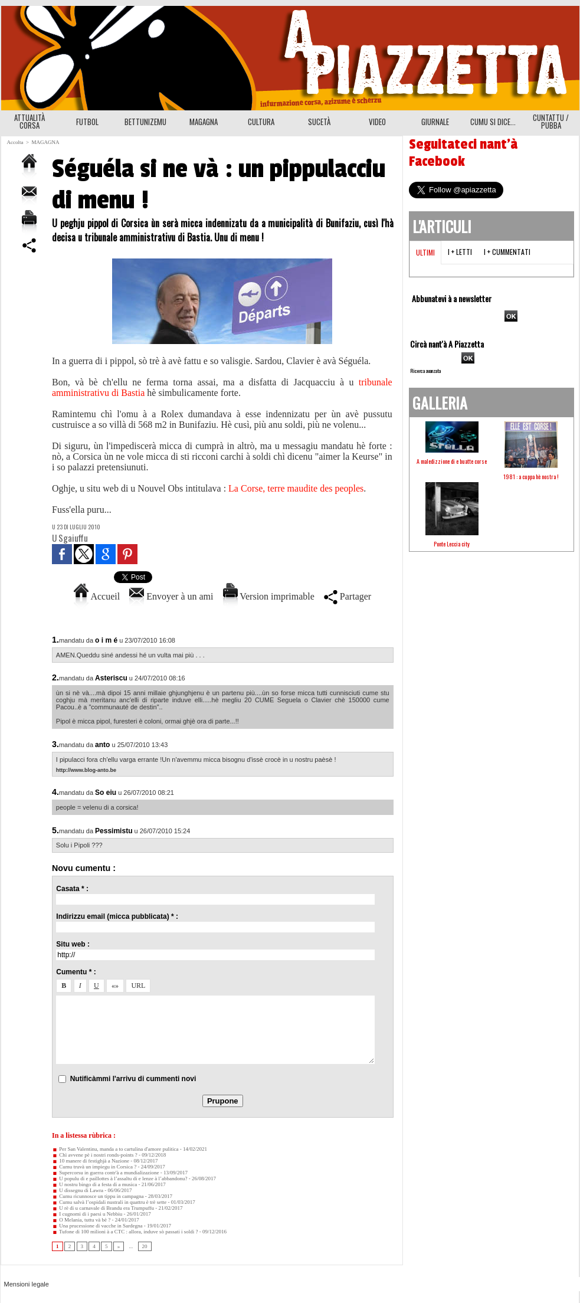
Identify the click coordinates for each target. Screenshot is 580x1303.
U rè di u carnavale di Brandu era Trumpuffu (103, 1208)
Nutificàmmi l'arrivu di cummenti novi (133, 1079)
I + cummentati (507, 252)
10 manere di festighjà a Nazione (90, 1161)
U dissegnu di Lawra (77, 1190)
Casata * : (72, 889)
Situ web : (73, 944)
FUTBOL (87, 121)
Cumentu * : (76, 972)
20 (145, 1246)
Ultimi (425, 252)
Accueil (97, 596)
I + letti (460, 252)
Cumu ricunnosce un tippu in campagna (97, 1196)
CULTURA (261, 121)
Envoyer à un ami (171, 596)
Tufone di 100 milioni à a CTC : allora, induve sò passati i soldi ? (125, 1232)
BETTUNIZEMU (145, 121)
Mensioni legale (26, 1284)
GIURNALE (435, 121)
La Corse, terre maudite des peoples (295, 488)
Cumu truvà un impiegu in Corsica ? (94, 1167)
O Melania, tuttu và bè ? (81, 1220)
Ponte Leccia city (452, 543)
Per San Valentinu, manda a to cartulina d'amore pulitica (115, 1149)
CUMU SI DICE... (493, 121)
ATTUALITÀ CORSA (29, 121)
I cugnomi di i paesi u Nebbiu (87, 1214)
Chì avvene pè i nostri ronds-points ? (94, 1155)
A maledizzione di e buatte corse (452, 461)
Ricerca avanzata (425, 370)
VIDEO (377, 121)
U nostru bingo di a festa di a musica (94, 1184)
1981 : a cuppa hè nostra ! (531, 476)
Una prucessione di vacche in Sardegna (97, 1226)
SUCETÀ (319, 121)
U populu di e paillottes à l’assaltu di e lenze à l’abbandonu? (119, 1178)
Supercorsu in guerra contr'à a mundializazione (105, 1173)
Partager (347, 596)
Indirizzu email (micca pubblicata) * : (117, 916)
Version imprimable (268, 596)
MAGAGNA (203, 121)
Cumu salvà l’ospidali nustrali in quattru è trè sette (109, 1202)
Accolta (15, 142)
